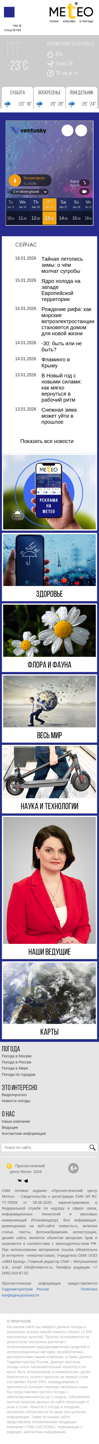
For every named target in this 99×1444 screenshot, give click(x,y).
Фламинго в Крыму (55, 366)
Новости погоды (16, 1104)
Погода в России (16, 1066)
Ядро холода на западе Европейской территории (60, 294)
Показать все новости (47, 445)
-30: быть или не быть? (61, 350)
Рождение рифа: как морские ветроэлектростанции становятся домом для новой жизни (67, 325)
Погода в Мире (15, 1072)
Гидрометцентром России (25, 1293)
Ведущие (10, 1131)
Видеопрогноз (14, 1098)
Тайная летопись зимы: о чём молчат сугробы (62, 269)
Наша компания (16, 1125)
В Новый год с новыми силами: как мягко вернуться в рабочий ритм (61, 391)
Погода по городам (18, 1078)
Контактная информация (24, 1137)
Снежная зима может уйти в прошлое (59, 419)
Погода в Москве (17, 1060)
